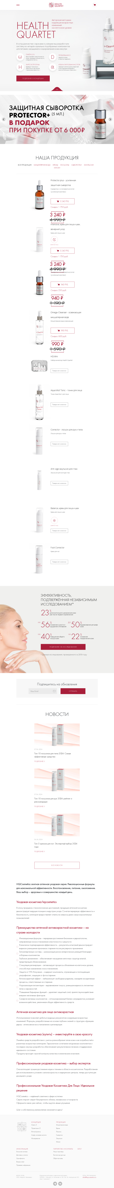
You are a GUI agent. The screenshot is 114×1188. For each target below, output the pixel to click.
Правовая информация (23, 1165)
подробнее (39, 761)
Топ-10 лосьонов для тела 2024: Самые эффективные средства (52, 755)
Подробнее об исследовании (63, 647)
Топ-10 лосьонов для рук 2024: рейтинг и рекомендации (53, 800)
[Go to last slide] (4, 119)
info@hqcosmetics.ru (89, 1177)
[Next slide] (110, 119)
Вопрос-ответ (20, 1162)
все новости (57, 865)
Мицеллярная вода (62, 1125)
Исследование (35, 1138)
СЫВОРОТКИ (76, 165)
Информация (22, 1149)
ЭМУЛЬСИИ (89, 165)
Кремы (58, 1128)
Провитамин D (36, 1128)
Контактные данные (59, 1155)
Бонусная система (21, 1152)
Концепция (36, 1122)
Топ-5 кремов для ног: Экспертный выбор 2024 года (55, 845)
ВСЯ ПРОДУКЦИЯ (24, 165)
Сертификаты (20, 1158)
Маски (58, 1142)
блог (80, 1149)
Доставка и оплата (22, 1155)
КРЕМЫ (55, 165)
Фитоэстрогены (36, 1132)
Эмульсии (59, 1138)
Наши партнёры (58, 1152)
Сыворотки (59, 1135)
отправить (73, 691)
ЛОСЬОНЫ (64, 165)
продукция (61, 1122)
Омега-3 (34, 1125)
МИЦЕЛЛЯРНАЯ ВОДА (42, 165)
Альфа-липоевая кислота (38, 1135)
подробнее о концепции (33, 78)
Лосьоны (58, 1132)
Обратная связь (58, 1158)
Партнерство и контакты (63, 1149)
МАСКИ (57, 168)
